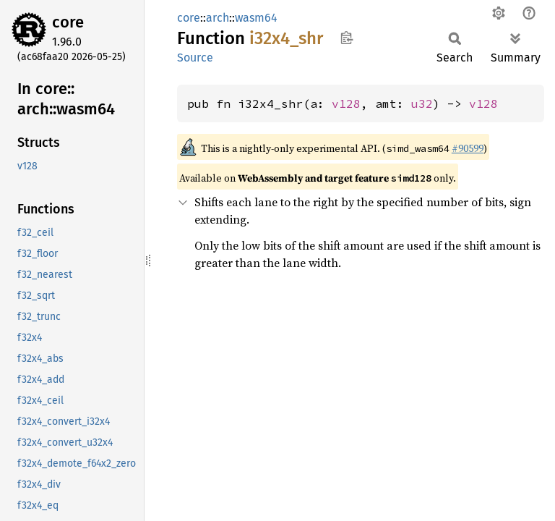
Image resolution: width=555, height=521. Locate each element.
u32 (422, 103)
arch (217, 18)
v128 (346, 103)
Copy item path (346, 37)
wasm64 (256, 18)
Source (195, 57)
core (68, 22)
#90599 (467, 148)
